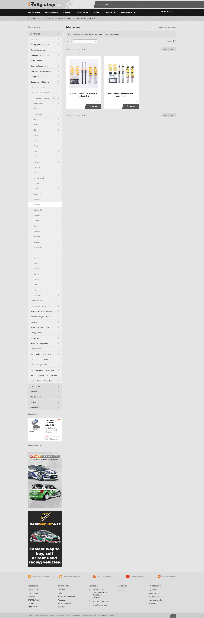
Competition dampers (41, 92)
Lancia (36, 183)
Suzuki (36, 274)
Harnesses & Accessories (41, 71)
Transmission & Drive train (41, 327)
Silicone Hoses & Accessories (42, 311)
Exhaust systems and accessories (44, 375)
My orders (153, 590)
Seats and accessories (39, 66)
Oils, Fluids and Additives (41, 354)
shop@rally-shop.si (100, 605)
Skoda (36, 258)
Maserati (37, 194)
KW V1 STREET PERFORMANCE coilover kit (83, 94)
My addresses (154, 596)
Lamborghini (39, 178)
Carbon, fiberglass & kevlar (41, 317)
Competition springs (40, 87)
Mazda (36, 199)
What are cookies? (107, 615)
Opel (35, 226)
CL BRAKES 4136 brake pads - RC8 (49, 422)
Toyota (36, 279)
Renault (37, 242)
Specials (34, 414)
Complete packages (38, 50)
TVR (35, 285)
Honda (36, 162)
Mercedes (37, 204)
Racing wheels (36, 333)
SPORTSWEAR (82, 12)
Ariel (35, 108)
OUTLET (97, 12)
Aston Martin (39, 114)
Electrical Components (40, 343)
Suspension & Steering (55, 18)
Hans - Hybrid (36, 60)
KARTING (67, 12)
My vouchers (154, 603)
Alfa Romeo (38, 103)
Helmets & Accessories (40, 55)
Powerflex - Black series (41, 306)
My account (155, 586)
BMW (36, 124)
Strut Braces (37, 301)
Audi (35, 119)
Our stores (62, 590)
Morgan (37, 215)
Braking (34, 322)
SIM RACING (111, 12)
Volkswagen (38, 290)
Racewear (35, 39)
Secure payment (64, 603)
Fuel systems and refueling (41, 381)
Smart (36, 263)
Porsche (37, 237)
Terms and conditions (66, 596)
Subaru (36, 269)
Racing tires (35, 338)
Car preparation (37, 76)
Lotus (36, 188)
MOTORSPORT (34, 12)
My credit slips (154, 593)
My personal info (155, 600)
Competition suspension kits (76, 18)
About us (61, 600)
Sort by (69, 41)
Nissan (36, 220)
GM (35, 156)
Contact (93, 586)
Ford (35, 151)
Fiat (35, 140)
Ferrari (36, 146)
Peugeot (37, 231)
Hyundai (37, 167)
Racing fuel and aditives (40, 44)
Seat (35, 253)
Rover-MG (38, 247)
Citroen (37, 130)
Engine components (39, 365)
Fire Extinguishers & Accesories (43, 370)
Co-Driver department (39, 359)
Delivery (61, 593)
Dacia (36, 135)
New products (37, 445)
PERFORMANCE (51, 12)
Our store (62, 607)
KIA (35, 172)
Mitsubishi (38, 210)
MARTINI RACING (128, 12)
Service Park (36, 349)
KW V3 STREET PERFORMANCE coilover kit (121, 94)
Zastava (37, 295)
